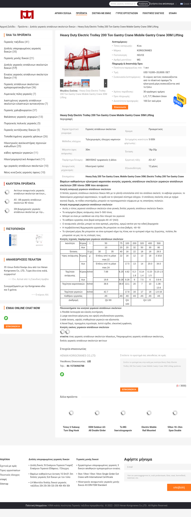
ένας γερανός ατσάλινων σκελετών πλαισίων (92, 336)
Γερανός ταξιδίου (14, 41)
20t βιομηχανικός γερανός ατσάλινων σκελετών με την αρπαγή (28, 212)
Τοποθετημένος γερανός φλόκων (23, 136)
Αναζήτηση (143, 4)
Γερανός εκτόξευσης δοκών (20, 129)
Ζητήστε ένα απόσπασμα (161, 3)
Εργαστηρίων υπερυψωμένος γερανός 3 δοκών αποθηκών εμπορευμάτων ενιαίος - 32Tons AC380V (99, 467)
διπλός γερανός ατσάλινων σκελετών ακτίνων (83, 340)
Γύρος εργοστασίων (127, 13)
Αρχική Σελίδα (63, 13)
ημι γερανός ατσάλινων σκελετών (23, 165)
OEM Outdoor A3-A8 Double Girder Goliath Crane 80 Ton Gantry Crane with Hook (97, 429)
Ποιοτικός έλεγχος (153, 13)
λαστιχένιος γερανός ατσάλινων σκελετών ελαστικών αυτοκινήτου (24, 102)
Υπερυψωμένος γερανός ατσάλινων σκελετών (139, 336)
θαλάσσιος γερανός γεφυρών (21, 116)
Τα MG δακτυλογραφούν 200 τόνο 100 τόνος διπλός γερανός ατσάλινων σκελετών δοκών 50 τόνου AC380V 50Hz (123, 429)
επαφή (173, 13)
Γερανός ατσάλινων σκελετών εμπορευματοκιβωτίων (21, 86)
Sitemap (4, 484)
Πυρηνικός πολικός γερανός (20, 123)
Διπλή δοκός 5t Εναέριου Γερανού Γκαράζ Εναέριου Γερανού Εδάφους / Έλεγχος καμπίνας (51, 467)
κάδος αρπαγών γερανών (18, 152)
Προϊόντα (81, 13)
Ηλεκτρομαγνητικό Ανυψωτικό (22, 159)
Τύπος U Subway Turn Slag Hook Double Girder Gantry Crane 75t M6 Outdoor (71, 429)
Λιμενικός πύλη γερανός (18, 94)
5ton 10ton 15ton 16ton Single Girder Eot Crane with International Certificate (98, 475)
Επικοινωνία (120, 107)
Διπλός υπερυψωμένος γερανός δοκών (49, 459)
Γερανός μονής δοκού (16, 58)
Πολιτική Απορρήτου (36, 505)
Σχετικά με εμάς (101, 13)
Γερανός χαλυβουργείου (18, 110)
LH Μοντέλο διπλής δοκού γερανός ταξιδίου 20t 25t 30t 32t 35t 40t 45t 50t (50, 484)
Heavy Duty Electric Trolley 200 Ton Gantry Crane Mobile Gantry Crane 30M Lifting (83, 94)
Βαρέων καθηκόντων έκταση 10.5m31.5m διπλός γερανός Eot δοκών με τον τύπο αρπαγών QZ (51, 476)
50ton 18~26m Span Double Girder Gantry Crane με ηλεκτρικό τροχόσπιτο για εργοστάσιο (175, 429)
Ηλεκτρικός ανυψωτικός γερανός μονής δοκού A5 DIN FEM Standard (98, 483)
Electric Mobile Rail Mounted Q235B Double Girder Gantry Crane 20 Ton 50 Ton (149, 429)
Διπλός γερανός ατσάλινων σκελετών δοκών (53, 26)
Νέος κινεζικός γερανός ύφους (22, 172)
